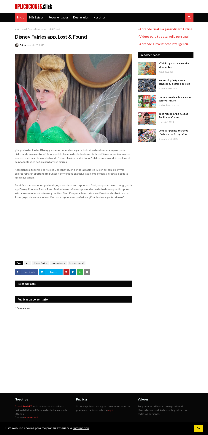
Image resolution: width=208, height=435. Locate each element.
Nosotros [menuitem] (99, 17)
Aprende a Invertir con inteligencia (163, 44)
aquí (110, 410)
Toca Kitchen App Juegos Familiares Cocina (173, 115)
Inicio (17, 29)
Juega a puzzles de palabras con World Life (174, 99)
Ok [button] (198, 428)
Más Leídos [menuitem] (36, 17)
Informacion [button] (81, 428)
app (24, 29)
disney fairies (40, 263)
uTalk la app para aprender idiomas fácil (173, 65)
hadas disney (58, 263)
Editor (23, 45)
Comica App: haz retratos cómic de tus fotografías (173, 132)
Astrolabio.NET (24, 406)
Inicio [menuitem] (20, 17)
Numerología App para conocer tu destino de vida (174, 82)
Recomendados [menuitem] (58, 17)
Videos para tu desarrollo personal (163, 36)
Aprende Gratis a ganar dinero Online (165, 29)
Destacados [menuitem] (81, 17)
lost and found (76, 263)
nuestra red (31, 417)
